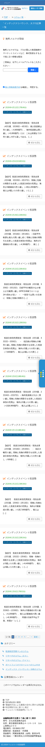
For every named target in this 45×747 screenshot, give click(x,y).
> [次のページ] (31, 637)
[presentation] (21, 79)
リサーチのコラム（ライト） (18, 660)
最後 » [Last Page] (36, 637)
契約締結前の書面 (13, 702)
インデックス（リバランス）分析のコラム (17, 112)
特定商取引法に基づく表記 (16, 707)
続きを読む (36, 143)
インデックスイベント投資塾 (21, 102)
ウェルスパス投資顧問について (18, 710)
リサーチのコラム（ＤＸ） (17, 656)
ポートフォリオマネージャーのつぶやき (23, 665)
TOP (7, 700)
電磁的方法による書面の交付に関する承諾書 (24, 705)
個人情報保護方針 (12, 87)
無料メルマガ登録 (15, 38)
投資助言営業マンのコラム (17, 651)
